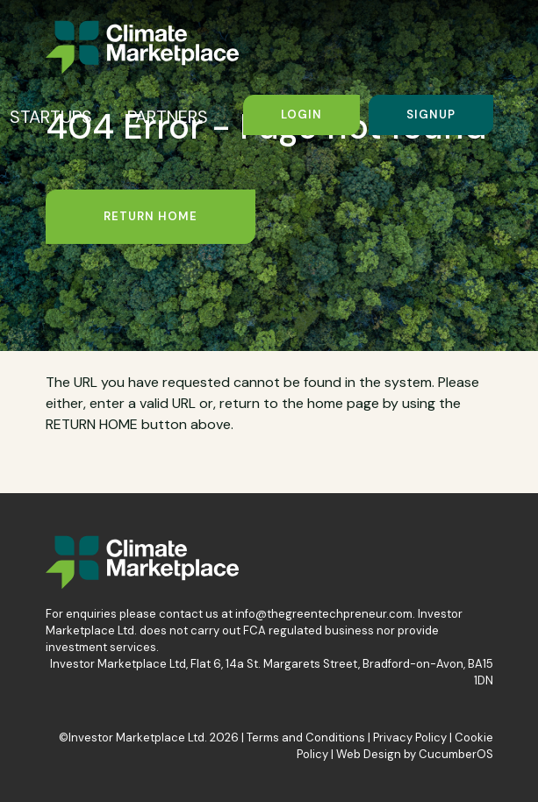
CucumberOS (456, 754)
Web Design (368, 754)
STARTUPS (51, 116)
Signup (431, 114)
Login (301, 114)
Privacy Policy (410, 737)
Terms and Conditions (306, 737)
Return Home (150, 216)
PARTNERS (167, 116)
